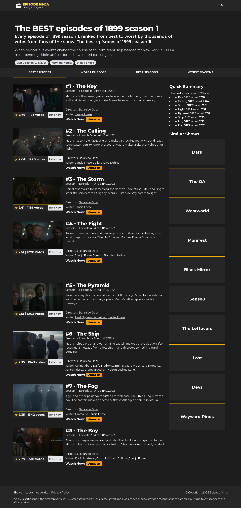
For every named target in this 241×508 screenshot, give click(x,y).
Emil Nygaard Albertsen (91, 317)
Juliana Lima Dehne (106, 162)
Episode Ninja (219, 492)
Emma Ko (153, 365)
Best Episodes (40, 72)
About (29, 492)
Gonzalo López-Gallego (112, 458)
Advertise (42, 492)
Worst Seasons (200, 72)
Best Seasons (147, 72)
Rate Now (55, 114)
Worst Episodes (93, 72)
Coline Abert (83, 365)
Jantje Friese (83, 114)
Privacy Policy (60, 492)
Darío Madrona (103, 365)
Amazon (94, 119)
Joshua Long (126, 369)
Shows (17, 492)
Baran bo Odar (88, 109)
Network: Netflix (62, 62)
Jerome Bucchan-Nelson (110, 255)
